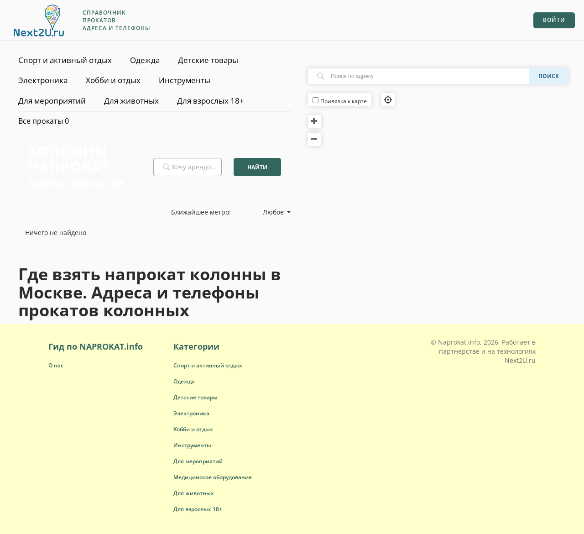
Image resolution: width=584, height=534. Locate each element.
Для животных (131, 100)
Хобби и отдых (113, 80)
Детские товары (208, 60)
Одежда (145, 60)
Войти (554, 20)
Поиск (548, 76)
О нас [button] (55, 365)
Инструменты (184, 80)
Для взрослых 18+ (210, 100)
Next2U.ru (520, 360)
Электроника (43, 80)
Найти (257, 167)
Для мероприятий (52, 100)
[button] (207, 365)
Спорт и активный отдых (65, 60)
